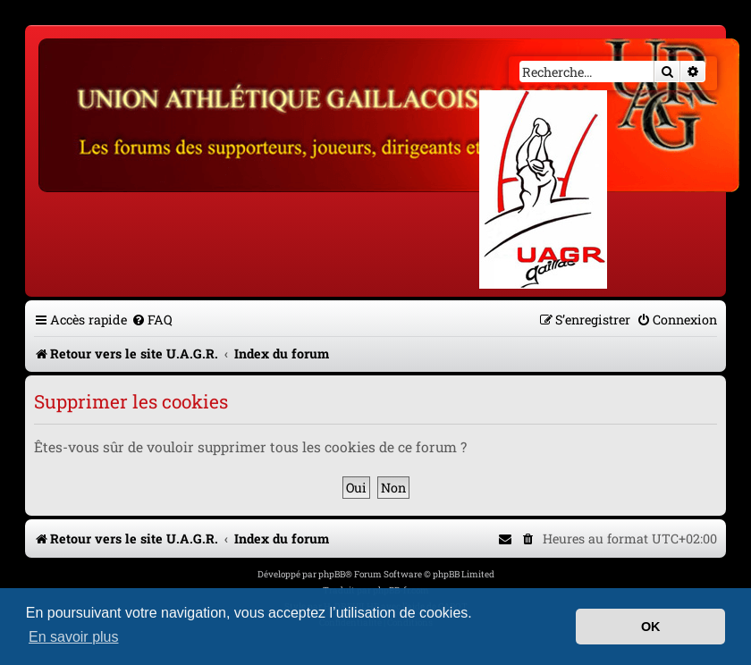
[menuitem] (152, 319)
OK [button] (651, 626)
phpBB (331, 574)
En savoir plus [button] (74, 636)
